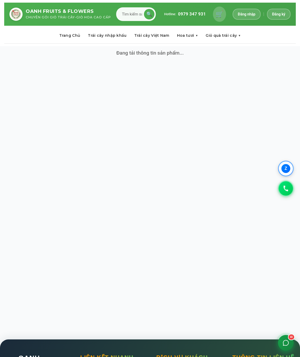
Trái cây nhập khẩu (107, 35)
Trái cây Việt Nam (151, 35)
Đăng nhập (246, 14)
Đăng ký (278, 14)
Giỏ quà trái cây (223, 35)
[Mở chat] (286, 343)
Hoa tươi (187, 35)
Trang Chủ (70, 35)
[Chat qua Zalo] (286, 168)
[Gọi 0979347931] (286, 188)
